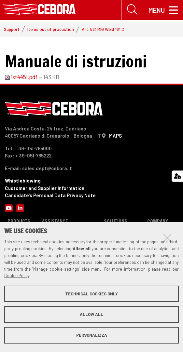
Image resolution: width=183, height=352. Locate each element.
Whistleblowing (23, 181)
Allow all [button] (91, 314)
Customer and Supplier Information (44, 189)
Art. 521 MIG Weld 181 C (103, 30)
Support (12, 30)
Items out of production (50, 30)
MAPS (115, 136)
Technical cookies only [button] (91, 293)
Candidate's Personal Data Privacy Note (50, 196)
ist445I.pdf (21, 77)
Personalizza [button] (91, 335)
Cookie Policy (16, 275)
